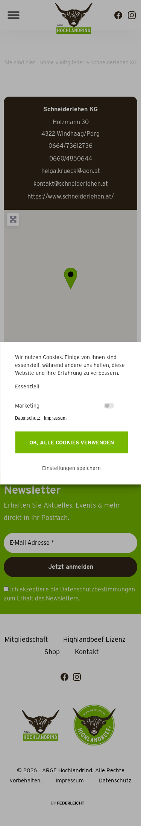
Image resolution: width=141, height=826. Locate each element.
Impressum (55, 417)
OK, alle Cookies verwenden (71, 442)
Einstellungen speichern (71, 468)
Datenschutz (27, 417)
